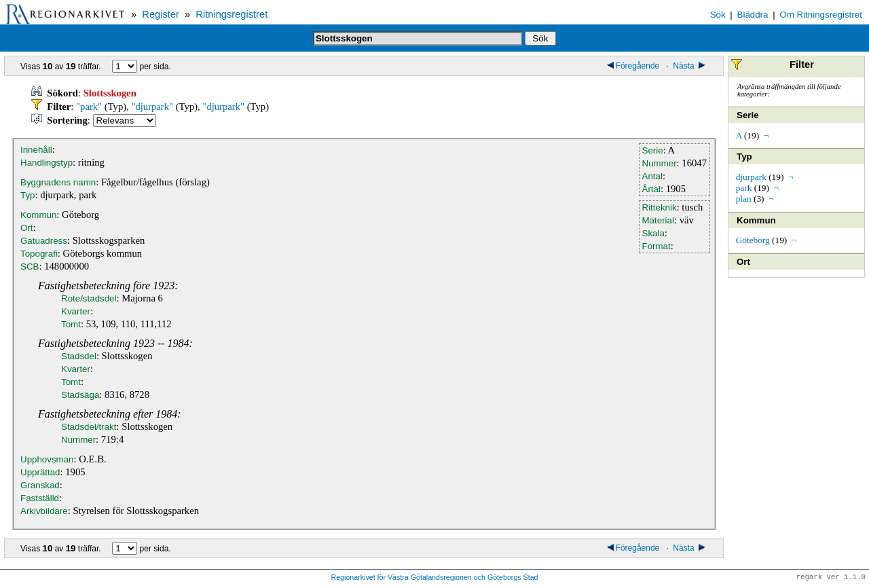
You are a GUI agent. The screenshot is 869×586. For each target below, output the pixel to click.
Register (160, 14)
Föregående (633, 66)
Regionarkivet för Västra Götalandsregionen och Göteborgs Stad (434, 578)
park (744, 188)
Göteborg (753, 240)
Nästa (690, 66)
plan (744, 199)
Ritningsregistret (231, 14)
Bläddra (753, 15)
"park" (89, 106)
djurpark (751, 177)
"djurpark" (152, 106)
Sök (718, 15)
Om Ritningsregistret (820, 15)
